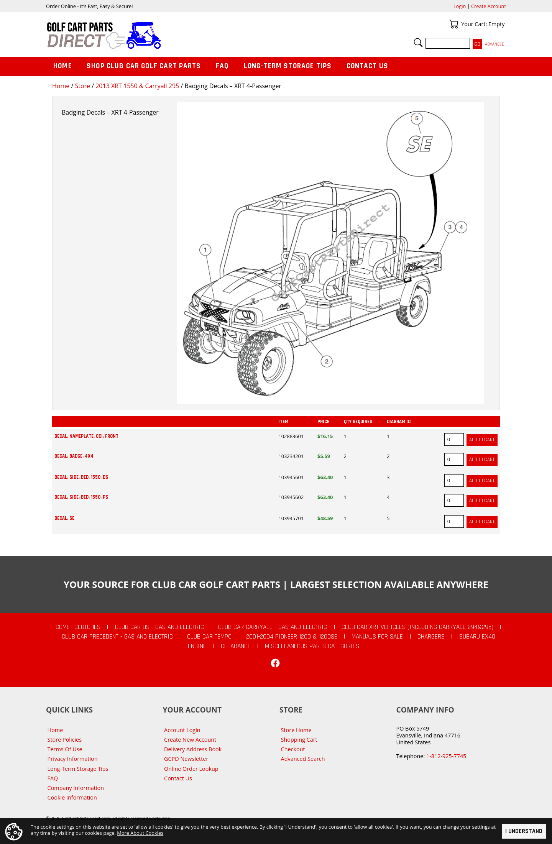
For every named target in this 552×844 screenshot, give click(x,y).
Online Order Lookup (191, 768)
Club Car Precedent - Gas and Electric (117, 636)
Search (418, 42)
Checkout (293, 749)
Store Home (296, 730)
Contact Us (368, 66)
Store (82, 86)
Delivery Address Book (193, 749)
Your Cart (454, 24)
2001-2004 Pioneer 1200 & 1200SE (291, 636)
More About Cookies (140, 832)
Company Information (76, 787)
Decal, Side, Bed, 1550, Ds (81, 477)
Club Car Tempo (209, 636)
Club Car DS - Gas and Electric (159, 627)
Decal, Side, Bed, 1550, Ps (81, 497)
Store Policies (65, 739)
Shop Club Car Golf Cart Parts (144, 66)
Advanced (494, 44)
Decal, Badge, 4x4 (74, 456)
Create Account (488, 6)
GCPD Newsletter (186, 758)
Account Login (182, 730)
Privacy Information (73, 758)
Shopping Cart (299, 739)
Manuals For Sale (377, 636)
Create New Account (190, 739)
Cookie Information (72, 797)
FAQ (222, 66)
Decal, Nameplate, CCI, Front (86, 436)
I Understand (523, 831)
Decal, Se (64, 518)
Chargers (431, 636)
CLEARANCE (236, 646)
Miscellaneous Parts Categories (312, 646)
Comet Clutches (78, 627)
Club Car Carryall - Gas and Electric (272, 627)
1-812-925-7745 (446, 756)
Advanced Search (303, 758)
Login (459, 6)
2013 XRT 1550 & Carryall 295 (137, 86)
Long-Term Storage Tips (288, 66)
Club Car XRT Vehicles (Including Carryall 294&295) (417, 627)
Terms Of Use (65, 749)
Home (60, 86)
